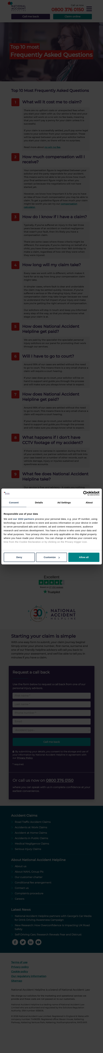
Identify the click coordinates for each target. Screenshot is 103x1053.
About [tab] (89, 502)
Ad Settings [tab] (64, 502)
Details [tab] (39, 502)
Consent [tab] (14, 502)
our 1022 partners (23, 519)
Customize (52, 557)
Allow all (84, 557)
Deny (19, 557)
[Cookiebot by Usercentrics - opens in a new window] (85, 493)
